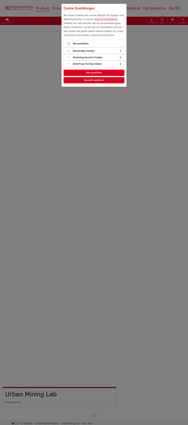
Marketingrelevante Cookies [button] (88, 57)
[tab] (95, 51)
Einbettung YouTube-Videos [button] (87, 64)
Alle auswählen (81, 43)
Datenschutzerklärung (106, 19)
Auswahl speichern (94, 80)
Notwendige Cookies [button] (84, 51)
